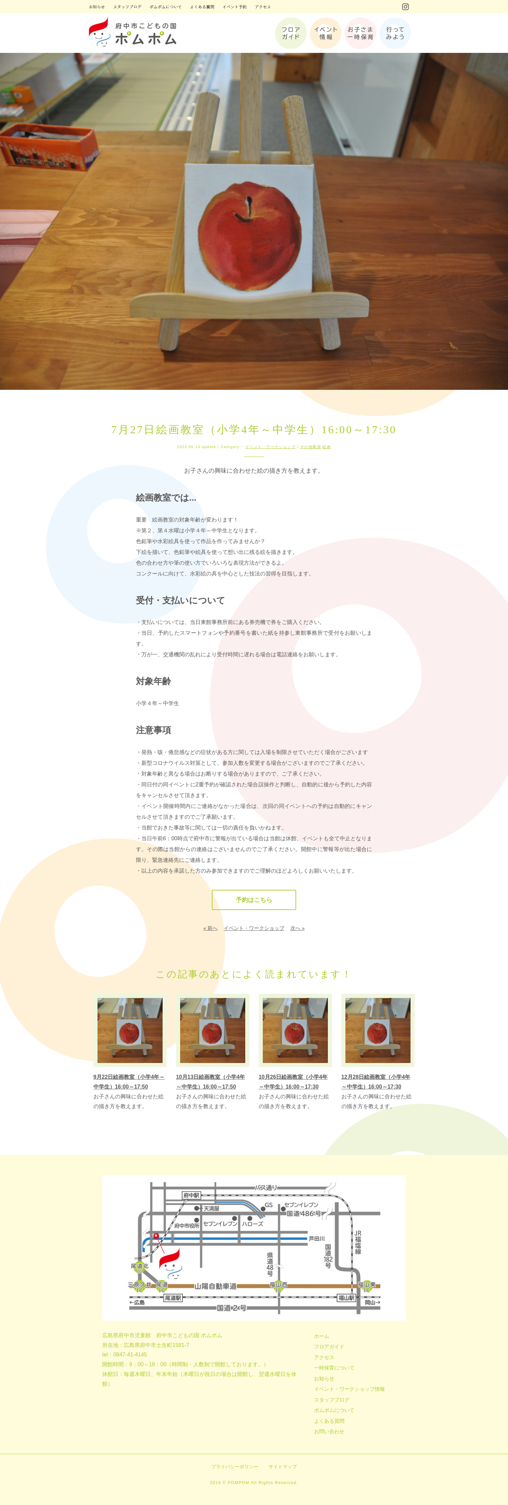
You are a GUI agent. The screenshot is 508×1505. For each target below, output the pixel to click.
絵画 (326, 447)
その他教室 (310, 447)
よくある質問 (329, 1421)
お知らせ (324, 1378)
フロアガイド (329, 1346)
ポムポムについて (334, 1410)
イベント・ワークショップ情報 (349, 1389)
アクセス (324, 1357)
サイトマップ (283, 1466)
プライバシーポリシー (234, 1466)
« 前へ (210, 928)
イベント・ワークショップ (270, 447)
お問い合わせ (329, 1431)
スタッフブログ (331, 1400)
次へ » (297, 928)
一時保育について (334, 1368)
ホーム (321, 1336)
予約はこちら (254, 900)
